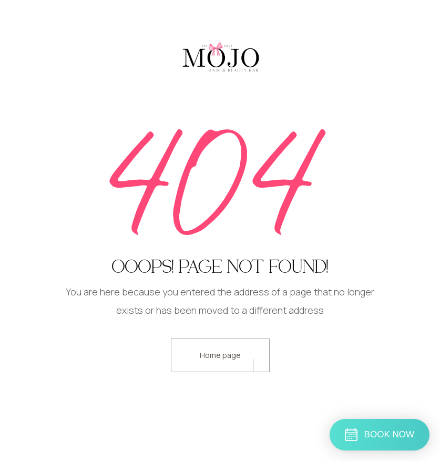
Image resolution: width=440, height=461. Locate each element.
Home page (220, 355)
